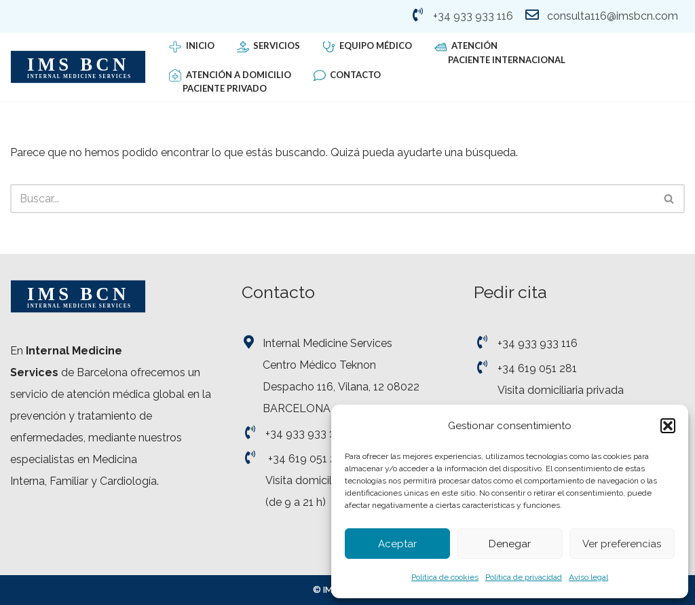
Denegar (510, 544)
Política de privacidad (523, 577)
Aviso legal (588, 577)
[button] (668, 426)
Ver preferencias (621, 544)
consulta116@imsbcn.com (612, 16)
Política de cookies (444, 577)
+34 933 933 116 (473, 16)
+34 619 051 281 (308, 458)
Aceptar (397, 544)
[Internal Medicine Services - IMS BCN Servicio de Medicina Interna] (78, 67)
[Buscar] (332, 198)
